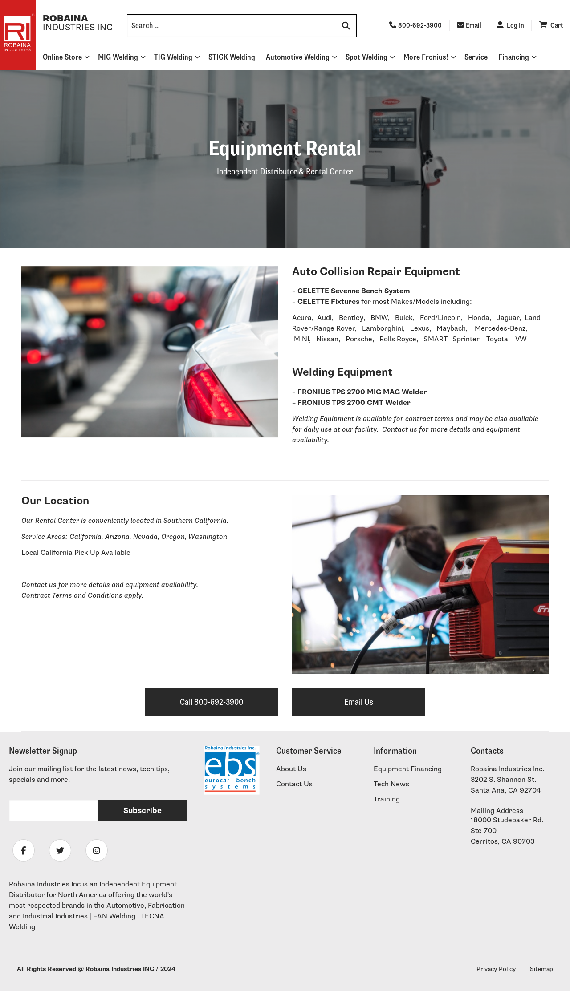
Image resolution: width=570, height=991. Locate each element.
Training (387, 799)
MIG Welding (118, 57)
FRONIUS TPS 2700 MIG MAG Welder (362, 392)
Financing (513, 57)
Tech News (391, 784)
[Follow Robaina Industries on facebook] (23, 850)
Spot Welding (366, 57)
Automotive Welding (298, 57)
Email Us (358, 702)
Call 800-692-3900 (211, 702)
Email (469, 25)
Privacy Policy (496, 969)
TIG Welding (173, 57)
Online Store (62, 57)
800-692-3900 (415, 25)
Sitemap (541, 969)
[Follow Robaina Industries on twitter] (60, 850)
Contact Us (294, 784)
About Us (291, 769)
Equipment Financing (408, 769)
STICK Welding (231, 57)
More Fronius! (425, 57)
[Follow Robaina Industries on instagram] (97, 850)
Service (476, 57)
